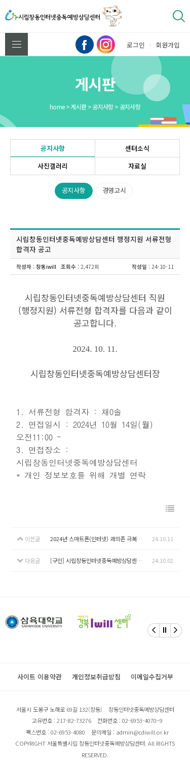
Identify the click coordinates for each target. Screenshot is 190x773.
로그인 (136, 45)
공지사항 (53, 148)
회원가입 (168, 45)
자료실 (137, 166)
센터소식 (137, 148)
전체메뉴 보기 (16, 44)
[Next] (176, 630)
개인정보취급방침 (96, 676)
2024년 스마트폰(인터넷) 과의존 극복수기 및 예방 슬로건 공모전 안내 (101, 539)
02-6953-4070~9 (142, 720)
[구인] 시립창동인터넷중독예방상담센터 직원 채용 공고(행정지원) (101, 560)
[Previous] (153, 630)
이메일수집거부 (152, 676)
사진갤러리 (52, 166)
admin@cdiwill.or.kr (142, 732)
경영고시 (114, 190)
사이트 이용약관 (39, 676)
